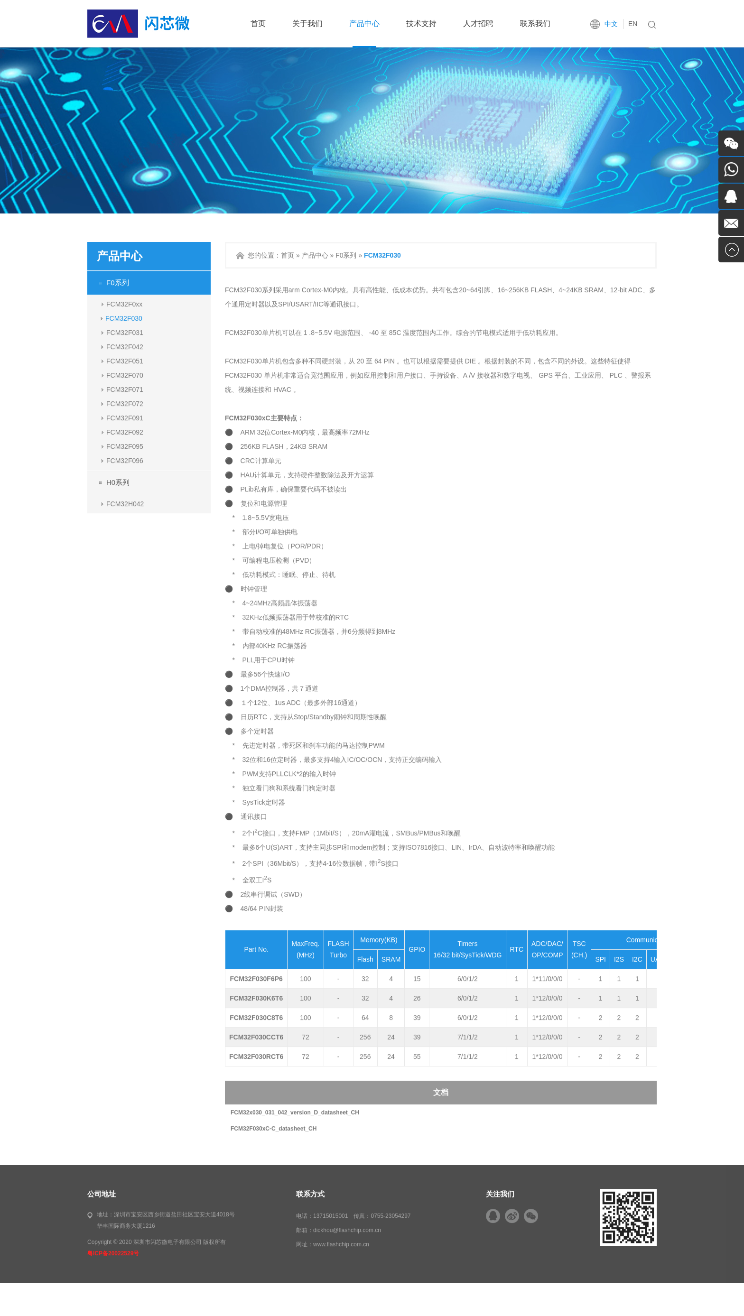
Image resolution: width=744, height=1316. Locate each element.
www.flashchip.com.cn (341, 1273)
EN (632, 24)
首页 (258, 23)
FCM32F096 (124, 489)
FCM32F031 (124, 361)
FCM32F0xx (124, 332)
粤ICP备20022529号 (113, 1282)
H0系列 (118, 511)
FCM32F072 (124, 432)
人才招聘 (478, 23)
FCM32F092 (124, 460)
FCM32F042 (124, 375)
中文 (611, 24)
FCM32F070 (124, 404)
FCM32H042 (125, 532)
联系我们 (535, 23)
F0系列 (117, 311)
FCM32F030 (123, 347)
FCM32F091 (124, 446)
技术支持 (421, 23)
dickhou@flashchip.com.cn (347, 1259)
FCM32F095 (124, 475)
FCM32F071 (124, 418)
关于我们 (307, 23)
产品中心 (364, 23)
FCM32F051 (124, 389)
